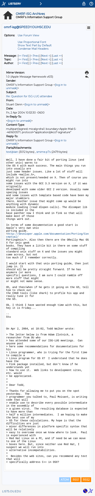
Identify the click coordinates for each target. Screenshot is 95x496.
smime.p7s (43, 152)
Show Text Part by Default (35, 45)
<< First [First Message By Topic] (23, 59)
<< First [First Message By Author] (23, 63)
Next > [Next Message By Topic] (45, 59)
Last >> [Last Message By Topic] (57, 59)
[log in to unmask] (36, 104)
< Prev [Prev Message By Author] (34, 63)
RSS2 (86, 479)
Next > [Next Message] (45, 55)
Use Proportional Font (32, 42)
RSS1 (76, 479)
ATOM (65, 479)
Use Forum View (28, 35)
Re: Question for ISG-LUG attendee (29, 96)
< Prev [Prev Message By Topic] (34, 59)
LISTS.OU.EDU (11, 491)
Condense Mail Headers (33, 48)
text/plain (12, 152)
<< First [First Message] (23, 55)
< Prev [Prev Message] (34, 55)
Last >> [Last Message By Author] (57, 63)
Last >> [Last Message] (57, 55)
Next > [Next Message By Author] (45, 63)
